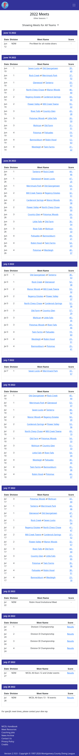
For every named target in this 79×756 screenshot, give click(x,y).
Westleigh (36, 146)
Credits (5, 744)
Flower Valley (34, 104)
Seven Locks (34, 68)
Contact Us (7, 738)
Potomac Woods (37, 118)
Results (70, 626)
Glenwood (37, 82)
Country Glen (49, 111)
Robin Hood (50, 139)
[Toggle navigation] (74, 5)
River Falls (35, 111)
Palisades (48, 132)
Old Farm (48, 125)
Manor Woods (53, 89)
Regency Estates (33, 96)
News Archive (8, 735)
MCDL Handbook (9, 726)
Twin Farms (49, 146)
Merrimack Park (49, 75)
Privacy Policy (8, 741)
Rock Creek (34, 75)
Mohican (37, 125)
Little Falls (52, 118)
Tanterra (49, 82)
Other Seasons (40, 18)
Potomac (37, 132)
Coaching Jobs (8, 732)
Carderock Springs (52, 96)
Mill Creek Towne (51, 104)
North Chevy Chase (35, 89)
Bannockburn (36, 139)
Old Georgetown (50, 68)
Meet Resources (9, 729)
